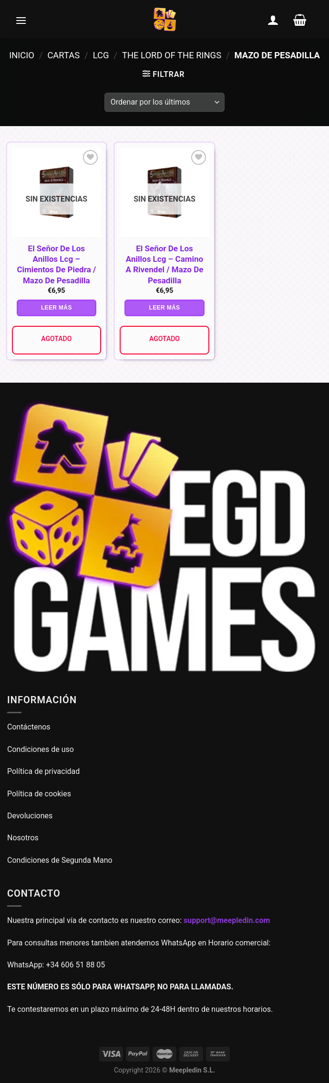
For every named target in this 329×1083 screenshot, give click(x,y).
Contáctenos (29, 726)
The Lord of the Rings (171, 55)
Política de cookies (39, 793)
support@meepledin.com (227, 920)
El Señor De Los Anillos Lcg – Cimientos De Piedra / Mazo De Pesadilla (56, 264)
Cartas (63, 55)
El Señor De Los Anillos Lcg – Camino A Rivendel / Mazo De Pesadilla (165, 264)
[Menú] (21, 20)
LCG (101, 55)
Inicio (21, 55)
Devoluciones (29, 815)
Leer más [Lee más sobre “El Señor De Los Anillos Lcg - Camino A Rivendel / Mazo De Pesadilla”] (164, 307)
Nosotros (23, 837)
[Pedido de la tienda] (164, 102)
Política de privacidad (43, 771)
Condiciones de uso (40, 749)
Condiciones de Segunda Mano (60, 860)
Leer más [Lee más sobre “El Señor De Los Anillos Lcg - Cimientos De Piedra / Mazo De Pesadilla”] (56, 307)
